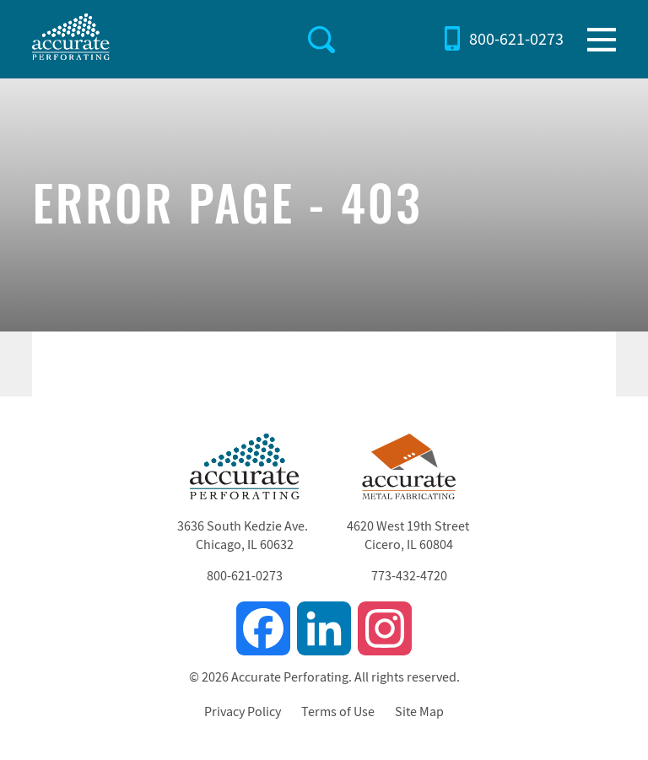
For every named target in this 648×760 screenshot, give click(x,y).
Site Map (419, 711)
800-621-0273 (516, 39)
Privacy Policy (242, 711)
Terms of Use (338, 711)
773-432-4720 (409, 576)
